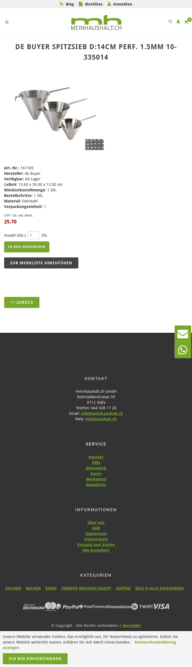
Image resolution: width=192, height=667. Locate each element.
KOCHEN (13, 588)
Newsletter (96, 485)
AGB (96, 528)
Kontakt (96, 457)
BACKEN (33, 588)
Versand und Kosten (96, 544)
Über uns (96, 522)
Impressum (96, 533)
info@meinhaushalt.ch (102, 413)
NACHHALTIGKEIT (95, 588)
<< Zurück (21, 302)
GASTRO (123, 588)
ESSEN (51, 588)
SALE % (141, 588)
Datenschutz (96, 539)
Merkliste (94, 4)
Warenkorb (96, 468)
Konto (96, 473)
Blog (70, 4)
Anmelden (122, 4)
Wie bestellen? (96, 550)
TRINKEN (69, 588)
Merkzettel (96, 479)
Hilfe (96, 462)
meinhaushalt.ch (101, 419)
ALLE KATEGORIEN (167, 588)
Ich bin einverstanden (35, 659)
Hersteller (131, 625)
